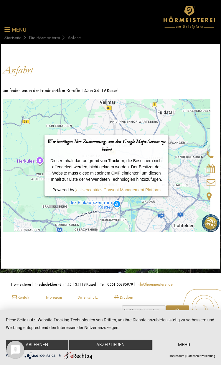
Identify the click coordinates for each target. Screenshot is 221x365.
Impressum (54, 297)
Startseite (13, 37)
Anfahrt (74, 37)
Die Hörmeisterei (44, 37)
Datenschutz (87, 297)
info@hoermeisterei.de (155, 284)
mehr (184, 344)
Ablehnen (37, 344)
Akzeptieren (110, 344)
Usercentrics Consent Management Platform (120, 190)
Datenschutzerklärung (201, 356)
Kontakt (20, 297)
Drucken (123, 297)
